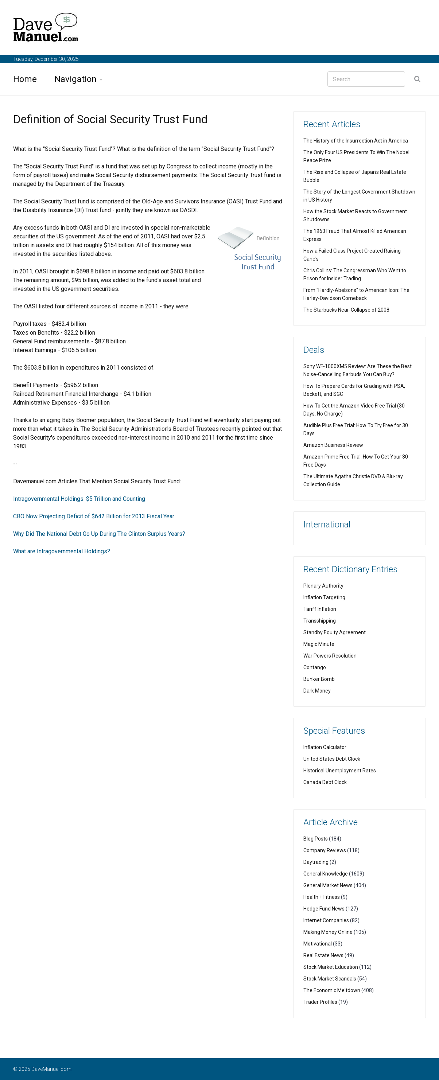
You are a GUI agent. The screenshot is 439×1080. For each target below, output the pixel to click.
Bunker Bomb (319, 679)
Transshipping (319, 621)
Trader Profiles (320, 1002)
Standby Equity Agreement (334, 632)
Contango (314, 667)
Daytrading (316, 862)
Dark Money (317, 691)
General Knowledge (325, 874)
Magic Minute (318, 644)
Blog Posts (315, 839)
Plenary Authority (323, 586)
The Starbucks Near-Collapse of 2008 (346, 310)
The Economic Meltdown (331, 990)
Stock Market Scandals (329, 979)
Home (25, 79)
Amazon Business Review (333, 445)
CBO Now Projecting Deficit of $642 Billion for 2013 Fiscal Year (93, 516)
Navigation (75, 79)
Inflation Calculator (324, 747)
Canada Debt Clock (325, 782)
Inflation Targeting (324, 597)
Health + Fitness (321, 897)
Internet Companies (326, 920)
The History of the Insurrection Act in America (355, 141)
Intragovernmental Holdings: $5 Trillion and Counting (79, 498)
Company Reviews (324, 850)
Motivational (317, 944)
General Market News (328, 885)
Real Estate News (323, 955)
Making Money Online (328, 932)
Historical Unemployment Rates (339, 770)
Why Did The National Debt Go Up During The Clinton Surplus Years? (99, 533)
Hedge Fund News (324, 909)
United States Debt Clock (331, 759)
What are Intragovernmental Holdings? (61, 551)
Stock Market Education (330, 967)
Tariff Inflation (319, 609)
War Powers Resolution (330, 656)
